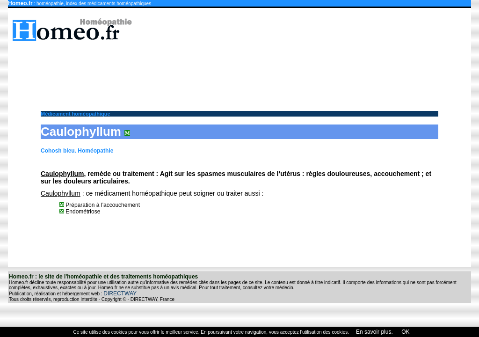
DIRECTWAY (120, 293)
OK (405, 332)
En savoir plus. (374, 332)
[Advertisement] (244, 71)
